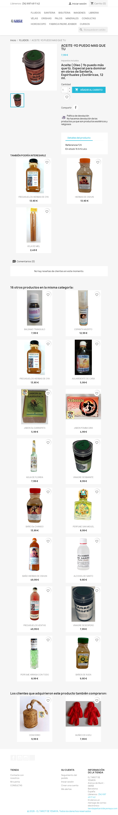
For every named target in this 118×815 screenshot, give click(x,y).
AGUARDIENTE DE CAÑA (83, 378)
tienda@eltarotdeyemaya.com (102, 808)
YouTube (19, 758)
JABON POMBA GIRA (83, 428)
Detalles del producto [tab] (79, 137)
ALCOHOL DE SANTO (83, 576)
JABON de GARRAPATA (34, 428)
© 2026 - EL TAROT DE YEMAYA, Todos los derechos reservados (59, 811)
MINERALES (72, 18)
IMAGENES (79, 12)
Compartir (75, 107)
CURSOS (85, 24)
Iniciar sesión (67, 781)
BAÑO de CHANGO (35, 526)
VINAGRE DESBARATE (83, 477)
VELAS (34, 18)
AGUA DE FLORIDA (34, 477)
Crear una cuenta (69, 785)
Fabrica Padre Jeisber (63, 24)
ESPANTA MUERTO (83, 329)
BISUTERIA (64, 12)
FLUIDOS (36, 12)
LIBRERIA (94, 12)
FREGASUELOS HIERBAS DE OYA (34, 197)
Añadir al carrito (89, 90)
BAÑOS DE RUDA (83, 674)
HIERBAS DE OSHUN (84, 197)
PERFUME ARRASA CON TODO (34, 674)
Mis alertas (66, 789)
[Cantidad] (64, 90)
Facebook (13, 758)
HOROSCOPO (38, 24)
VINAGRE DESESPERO (83, 625)
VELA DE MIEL (33, 246)
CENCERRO (34, 735)
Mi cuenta (15, 781)
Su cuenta (67, 769)
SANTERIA (49, 12)
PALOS (58, 18)
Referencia (71, 145)
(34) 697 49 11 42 (31, 3)
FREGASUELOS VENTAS (34, 625)
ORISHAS (46, 18)
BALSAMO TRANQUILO (34, 329)
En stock (70, 149)
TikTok (32, 758)
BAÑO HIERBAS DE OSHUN (34, 576)
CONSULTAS (89, 18)
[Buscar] (93, 29)
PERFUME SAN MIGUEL (83, 526)
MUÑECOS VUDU (83, 735)
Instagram (26, 758)
